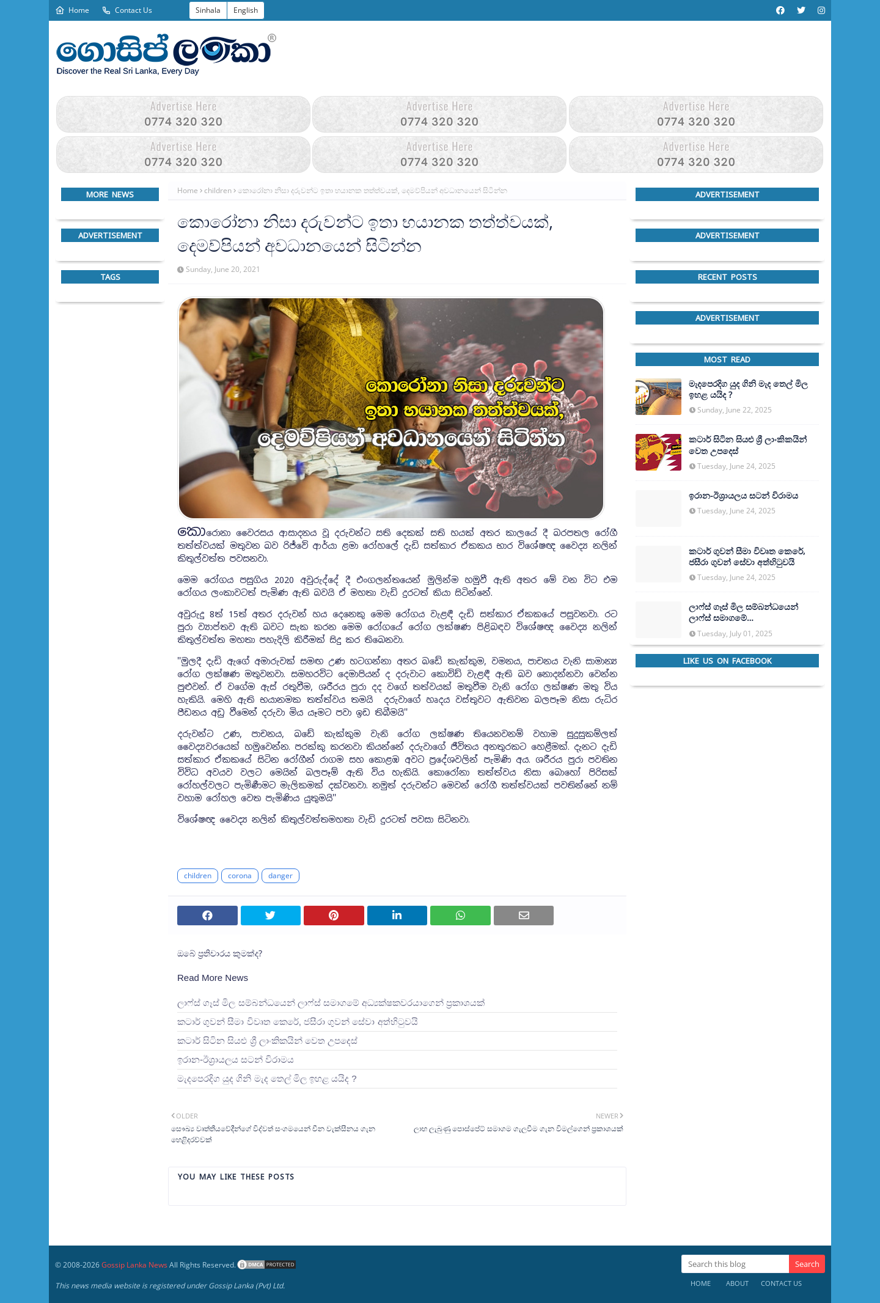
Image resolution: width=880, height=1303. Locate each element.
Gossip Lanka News (134, 1265)
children (218, 190)
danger (280, 875)
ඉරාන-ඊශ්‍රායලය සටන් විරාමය (235, 1059)
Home (72, 10)
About (737, 1283)
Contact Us (126, 10)
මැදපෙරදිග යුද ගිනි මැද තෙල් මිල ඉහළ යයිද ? (267, 1078)
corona (240, 875)
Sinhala (208, 10)
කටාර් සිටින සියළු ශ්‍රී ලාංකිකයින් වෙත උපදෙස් (267, 1040)
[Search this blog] (735, 1264)
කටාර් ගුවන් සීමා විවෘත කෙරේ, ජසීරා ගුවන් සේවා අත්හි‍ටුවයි (297, 1021)
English (245, 10)
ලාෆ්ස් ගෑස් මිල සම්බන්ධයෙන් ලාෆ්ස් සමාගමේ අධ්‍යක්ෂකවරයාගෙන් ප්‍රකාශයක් (331, 1002)
